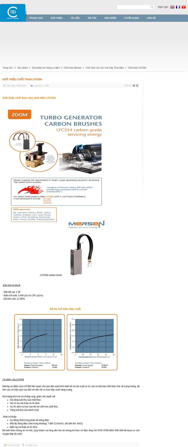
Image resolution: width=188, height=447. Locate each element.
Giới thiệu (56, 18)
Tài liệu (75, 18)
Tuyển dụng (131, 18)
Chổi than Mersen (73, 67)
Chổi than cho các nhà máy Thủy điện (105, 67)
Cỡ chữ (128, 86)
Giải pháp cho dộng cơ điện (46, 67)
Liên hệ (151, 18)
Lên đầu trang (31, 445)
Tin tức (92, 18)
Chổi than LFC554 (137, 67)
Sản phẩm (110, 18)
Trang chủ (36, 18)
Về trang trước (13, 445)
